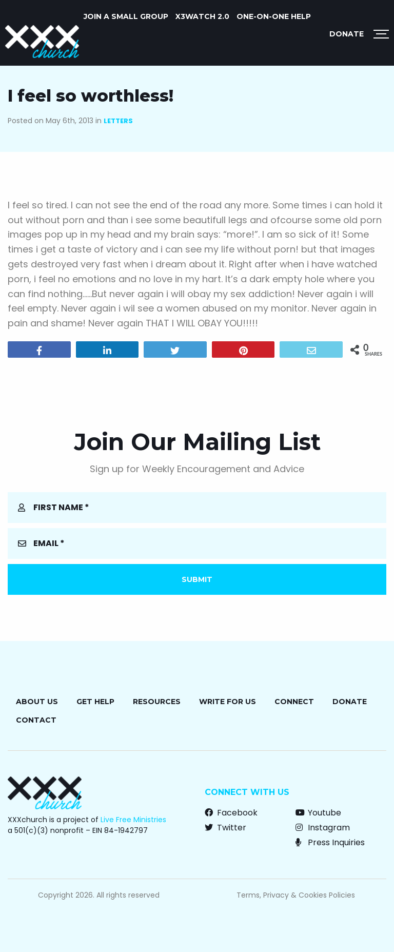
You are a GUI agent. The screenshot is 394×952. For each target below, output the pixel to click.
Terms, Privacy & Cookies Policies (296, 895)
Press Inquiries (330, 842)
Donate (346, 33)
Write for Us (227, 701)
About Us (37, 701)
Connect (294, 701)
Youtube (318, 812)
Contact (36, 720)
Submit (197, 579)
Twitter (225, 827)
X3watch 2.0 (202, 16)
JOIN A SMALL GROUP (126, 16)
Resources (157, 701)
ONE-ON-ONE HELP (274, 16)
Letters (118, 121)
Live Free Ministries (133, 819)
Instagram (323, 827)
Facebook (231, 812)
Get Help (95, 701)
